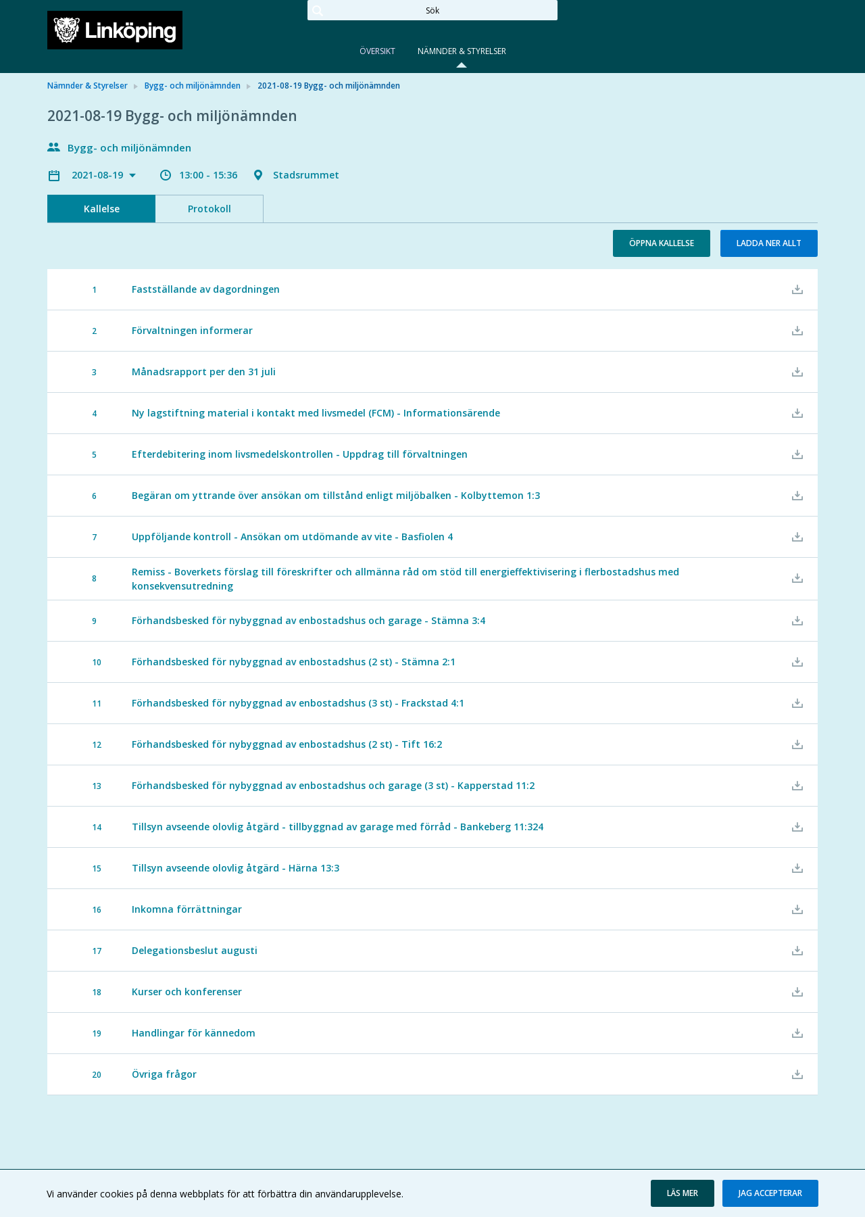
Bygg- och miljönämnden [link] (193, 85)
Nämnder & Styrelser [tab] (462, 51)
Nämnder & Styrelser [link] (87, 85)
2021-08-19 (99, 174)
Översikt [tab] (377, 51)
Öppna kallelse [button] (661, 243)
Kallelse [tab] (102, 208)
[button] (682, 1193)
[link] (114, 29)
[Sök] (432, 10)
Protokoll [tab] (209, 208)
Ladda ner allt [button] (769, 243)
